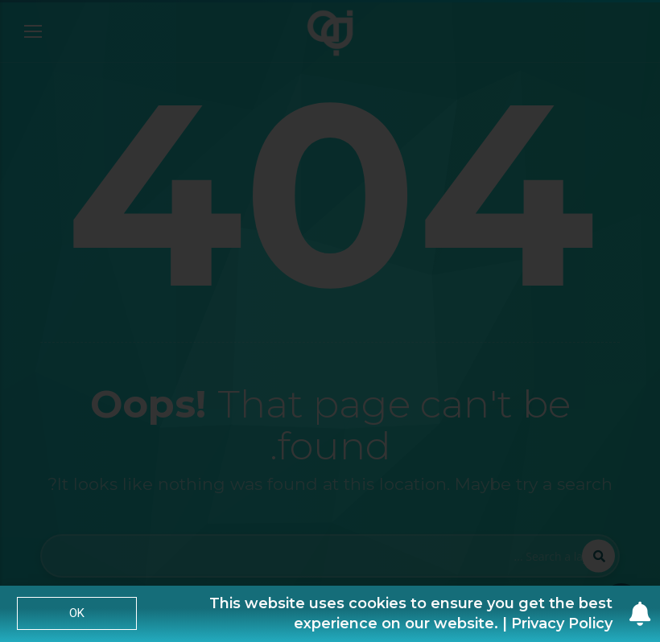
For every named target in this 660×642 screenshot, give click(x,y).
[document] (330, 321)
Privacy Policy (562, 623)
